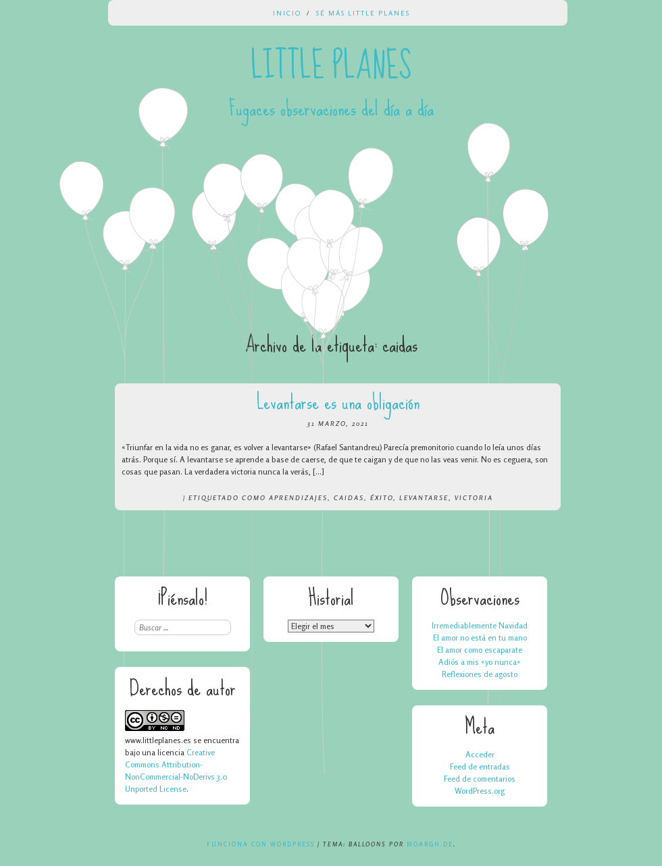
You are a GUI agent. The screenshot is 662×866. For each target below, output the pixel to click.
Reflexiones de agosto (479, 674)
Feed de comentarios (479, 779)
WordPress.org (480, 791)
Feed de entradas (480, 766)
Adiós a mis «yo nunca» (479, 662)
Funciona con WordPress (261, 844)
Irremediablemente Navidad (480, 625)
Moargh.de (430, 844)
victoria (474, 497)
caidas (349, 497)
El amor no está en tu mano (480, 637)
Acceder (479, 754)
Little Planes (331, 66)
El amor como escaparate (479, 650)
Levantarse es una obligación (338, 402)
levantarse (424, 497)
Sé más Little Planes (363, 13)
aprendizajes (298, 497)
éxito (381, 497)
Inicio (287, 13)
